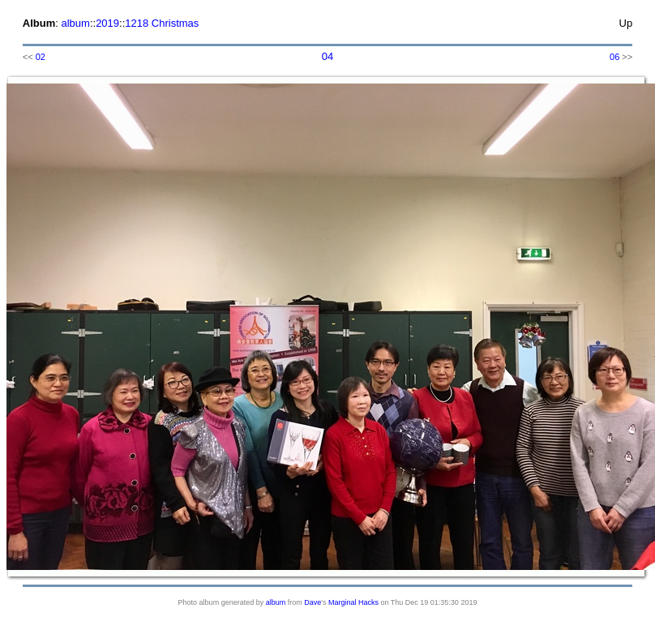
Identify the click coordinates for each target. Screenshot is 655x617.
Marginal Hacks (353, 602)
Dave (312, 602)
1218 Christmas (162, 23)
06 (614, 57)
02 (40, 57)
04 (327, 56)
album (75, 23)
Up (626, 23)
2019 (107, 23)
